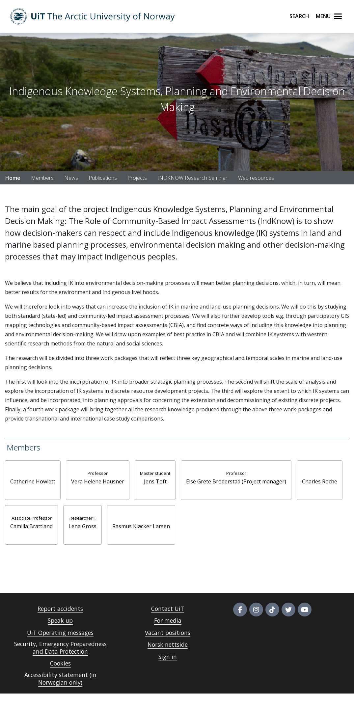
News (71, 177)
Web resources (256, 177)
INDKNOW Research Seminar (192, 177)
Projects (137, 177)
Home (12, 177)
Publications (103, 177)
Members (42, 177)
